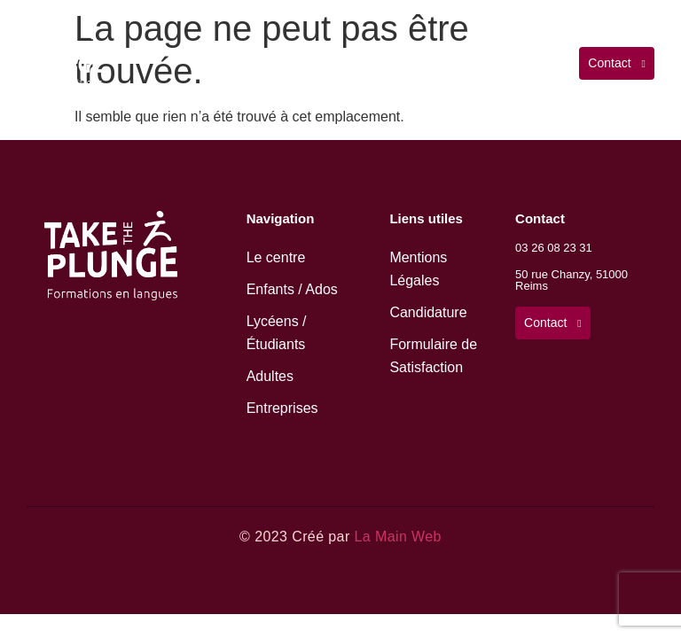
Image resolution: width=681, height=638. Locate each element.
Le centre (276, 257)
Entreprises (282, 408)
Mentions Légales (418, 269)
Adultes (270, 376)
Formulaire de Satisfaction (433, 356)
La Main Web (397, 536)
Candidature (427, 312)
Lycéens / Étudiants (277, 333)
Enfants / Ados (292, 289)
